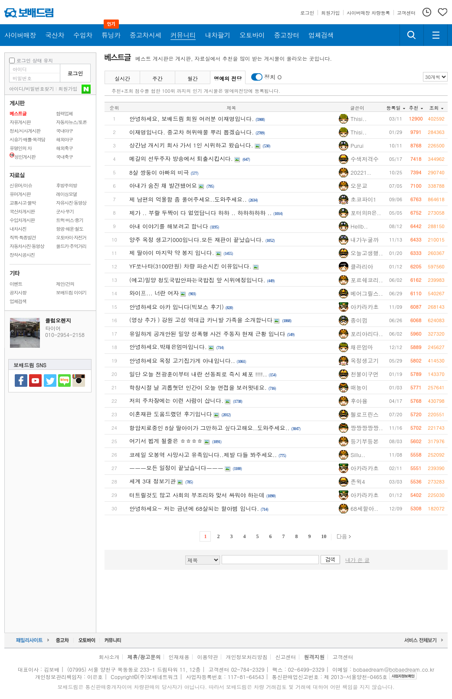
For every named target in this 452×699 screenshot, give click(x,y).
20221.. (360, 172)
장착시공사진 (22, 255)
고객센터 (343, 656)
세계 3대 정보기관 (152, 481)
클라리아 (361, 266)
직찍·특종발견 (23, 237)
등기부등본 (364, 441)
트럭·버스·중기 (69, 220)
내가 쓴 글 (357, 559)
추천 (416, 108)
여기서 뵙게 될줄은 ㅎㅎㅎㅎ (166, 441)
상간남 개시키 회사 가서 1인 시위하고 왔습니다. (191, 145)
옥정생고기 (364, 360)
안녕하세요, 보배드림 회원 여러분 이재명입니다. (191, 118)
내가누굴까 (364, 239)
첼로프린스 (364, 414)
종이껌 (358, 320)
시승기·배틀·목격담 (27, 139)
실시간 (122, 78)
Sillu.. (357, 454)
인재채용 (178, 656)
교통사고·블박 (23, 202)
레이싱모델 (66, 194)
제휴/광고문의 (143, 656)
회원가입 (68, 88)
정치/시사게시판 (25, 130)
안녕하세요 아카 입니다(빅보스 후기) (176, 307)
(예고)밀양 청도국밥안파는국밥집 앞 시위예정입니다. (197, 280)
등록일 (395, 108)
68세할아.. (364, 508)
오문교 (358, 186)
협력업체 (64, 113)
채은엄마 (361, 347)
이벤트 (16, 284)
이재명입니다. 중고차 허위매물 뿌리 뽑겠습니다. (191, 132)
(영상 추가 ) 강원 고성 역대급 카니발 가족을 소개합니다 (200, 320)
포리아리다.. (366, 333)
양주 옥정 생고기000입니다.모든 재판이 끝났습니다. (196, 239)
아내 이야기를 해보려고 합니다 (168, 226)
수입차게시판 (22, 220)
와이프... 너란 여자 (154, 293)
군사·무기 (65, 211)
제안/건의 (65, 284)
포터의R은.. (365, 213)
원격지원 (314, 656)
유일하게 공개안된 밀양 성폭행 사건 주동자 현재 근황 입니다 (207, 334)
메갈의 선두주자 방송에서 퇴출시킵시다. (181, 158)
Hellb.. (359, 226)
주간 (157, 78)
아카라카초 (364, 307)
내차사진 (18, 228)
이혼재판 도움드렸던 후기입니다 (170, 414)
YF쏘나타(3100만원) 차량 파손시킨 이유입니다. (190, 266)
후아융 (358, 401)
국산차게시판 (22, 211)
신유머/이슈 (21, 185)
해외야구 (64, 139)
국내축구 (64, 157)
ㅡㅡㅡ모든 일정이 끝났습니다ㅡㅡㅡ (176, 468)
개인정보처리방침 (247, 656)
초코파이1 (363, 199)
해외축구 (64, 148)
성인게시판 (22, 157)
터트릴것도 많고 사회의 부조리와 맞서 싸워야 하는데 (197, 495)
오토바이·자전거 (71, 237)
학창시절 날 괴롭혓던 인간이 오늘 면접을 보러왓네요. (198, 387)
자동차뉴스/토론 (71, 122)
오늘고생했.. (366, 253)
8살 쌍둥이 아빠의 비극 (159, 172)
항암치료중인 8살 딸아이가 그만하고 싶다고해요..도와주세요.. (209, 428)
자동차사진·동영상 (27, 246)
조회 (436, 108)
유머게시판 (20, 194)
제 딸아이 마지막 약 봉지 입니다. (171, 252)
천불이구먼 (364, 374)
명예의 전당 (228, 78)
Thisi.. (358, 118)
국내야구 (64, 130)
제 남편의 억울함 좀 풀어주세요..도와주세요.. (188, 199)
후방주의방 (66, 185)
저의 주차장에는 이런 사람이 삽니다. (176, 400)
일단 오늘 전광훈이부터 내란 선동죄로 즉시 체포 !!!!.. (198, 374)
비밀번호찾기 (40, 88)
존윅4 (357, 481)
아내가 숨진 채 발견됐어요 (163, 185)
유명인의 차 (21, 148)
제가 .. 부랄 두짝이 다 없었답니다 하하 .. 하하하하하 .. (200, 213)
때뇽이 (358, 387)
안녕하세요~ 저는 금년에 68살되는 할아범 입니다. (194, 508)
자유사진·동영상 (71, 202)
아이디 (16, 88)
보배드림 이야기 (71, 292)
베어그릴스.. (366, 293)
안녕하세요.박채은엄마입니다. (168, 347)
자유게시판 (20, 122)
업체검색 (18, 301)
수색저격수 (364, 159)
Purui (357, 145)
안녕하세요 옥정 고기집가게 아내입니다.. (182, 360)
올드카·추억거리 (71, 246)
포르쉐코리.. (366, 280)
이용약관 (207, 656)
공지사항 (18, 292)
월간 (192, 78)
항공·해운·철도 (69, 228)
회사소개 (108, 656)
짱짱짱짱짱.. (366, 428)
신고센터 (285, 656)
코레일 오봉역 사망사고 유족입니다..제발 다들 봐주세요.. (203, 455)
